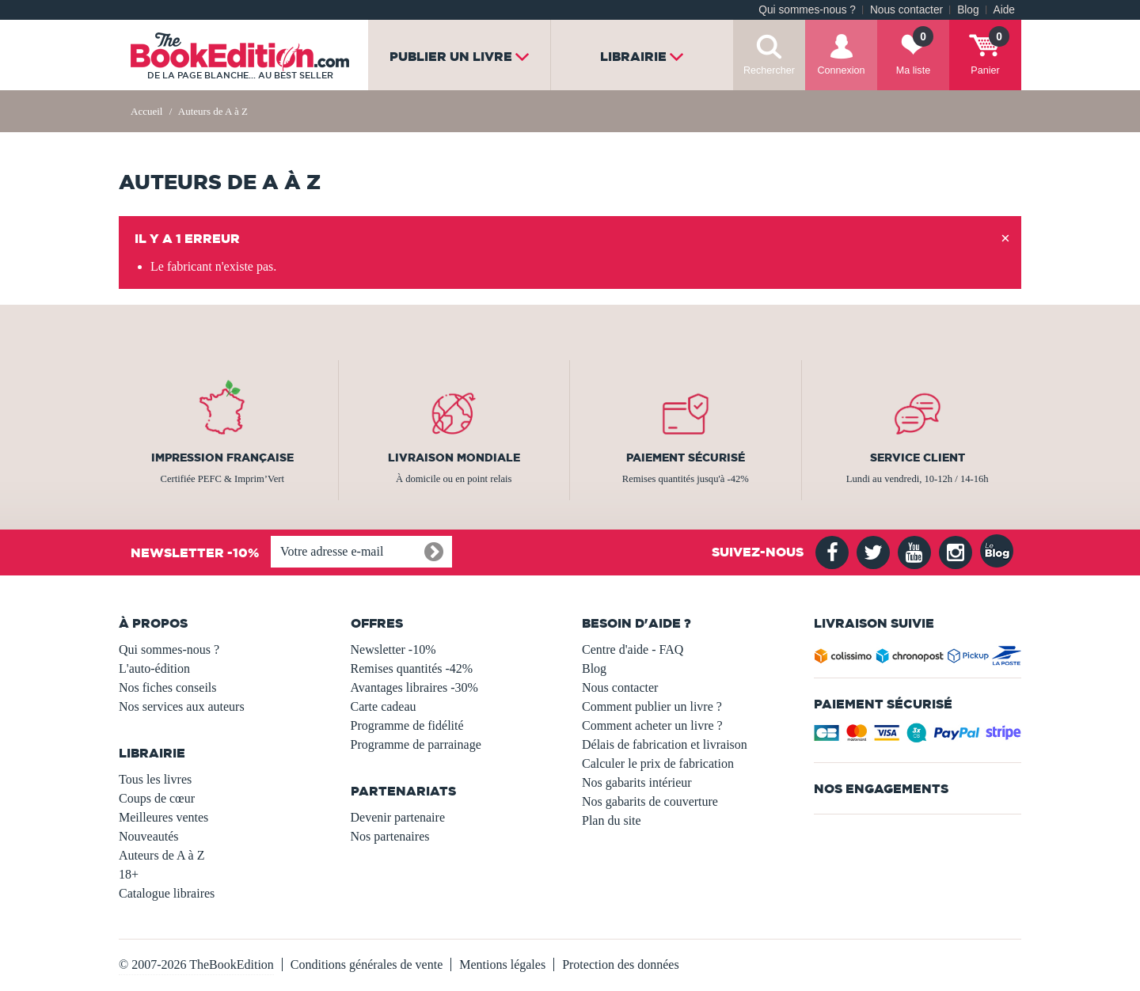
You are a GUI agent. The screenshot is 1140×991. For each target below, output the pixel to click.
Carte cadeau (383, 706)
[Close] (1005, 238)
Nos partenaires (390, 836)
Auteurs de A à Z (161, 855)
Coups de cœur (157, 798)
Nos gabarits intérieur (637, 782)
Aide (1004, 10)
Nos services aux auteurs (182, 706)
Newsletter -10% (393, 649)
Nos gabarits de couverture (650, 801)
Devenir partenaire (398, 817)
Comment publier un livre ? (652, 706)
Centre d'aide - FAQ (632, 649)
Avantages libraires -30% (414, 687)
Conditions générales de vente (367, 964)
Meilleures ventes (163, 817)
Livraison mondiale (454, 457)
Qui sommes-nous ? (807, 10)
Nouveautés (149, 836)
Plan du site (611, 820)
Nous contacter (906, 10)
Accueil (146, 111)
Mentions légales (502, 964)
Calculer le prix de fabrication (658, 763)
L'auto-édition (154, 668)
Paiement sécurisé (685, 457)
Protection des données (620, 964)
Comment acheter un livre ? (652, 725)
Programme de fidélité (407, 725)
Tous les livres (155, 779)
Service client (917, 457)
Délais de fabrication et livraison (664, 744)
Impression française (222, 457)
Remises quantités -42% (412, 668)
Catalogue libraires (167, 893)
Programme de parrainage (416, 744)
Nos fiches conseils (168, 687)
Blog (967, 10)
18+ (129, 874)
